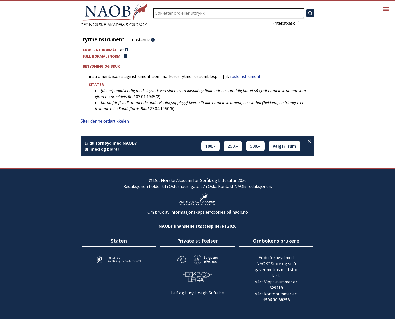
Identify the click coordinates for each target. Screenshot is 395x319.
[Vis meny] (386, 9)
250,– (233, 146)
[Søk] (310, 13)
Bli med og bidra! (102, 149)
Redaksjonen (135, 186)
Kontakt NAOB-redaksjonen (244, 186)
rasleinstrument (245, 76)
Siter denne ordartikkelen (105, 121)
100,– (210, 146)
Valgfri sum (284, 146)
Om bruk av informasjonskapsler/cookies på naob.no (197, 212)
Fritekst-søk (287, 23)
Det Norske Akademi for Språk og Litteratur (195, 180)
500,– (255, 146)
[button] (197, 50)
